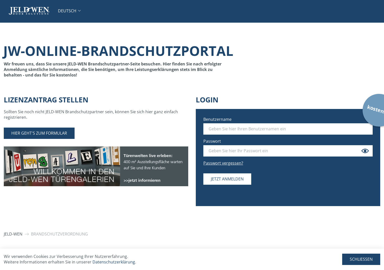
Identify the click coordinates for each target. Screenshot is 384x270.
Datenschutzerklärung (113, 262)
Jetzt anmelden (227, 179)
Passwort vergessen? (223, 163)
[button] (69, 11)
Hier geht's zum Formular (39, 133)
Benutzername (217, 119)
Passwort (212, 141)
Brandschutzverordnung (59, 234)
